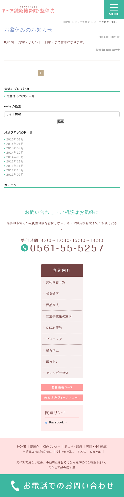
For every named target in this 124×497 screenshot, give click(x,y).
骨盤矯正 (52, 293)
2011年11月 (15, 165)
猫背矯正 (52, 350)
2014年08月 (15, 157)
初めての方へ (52, 446)
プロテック (54, 339)
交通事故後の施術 (59, 316)
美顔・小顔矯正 (96, 446)
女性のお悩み (65, 451)
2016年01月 (15, 143)
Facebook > (58, 422)
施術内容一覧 (55, 282)
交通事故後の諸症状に (37, 451)
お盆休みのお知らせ (28, 29)
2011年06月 (15, 174)
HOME (21, 446)
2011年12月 (15, 161)
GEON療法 (54, 327)
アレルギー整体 (57, 373)
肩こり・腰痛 (73, 446)
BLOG (82, 451)
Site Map (95, 451)
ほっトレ (52, 361)
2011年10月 (15, 170)
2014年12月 (15, 152)
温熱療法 (52, 305)
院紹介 (34, 446)
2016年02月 (15, 139)
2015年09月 (15, 148)
